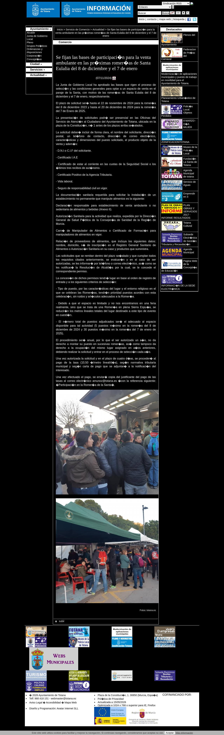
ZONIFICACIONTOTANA (175, 142)
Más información (184, 733)
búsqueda (179, 19)
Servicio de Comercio (78, 29)
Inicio (60, 29)
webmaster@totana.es (63, 698)
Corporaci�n (34, 55)
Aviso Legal (35, 702)
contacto (152, 19)
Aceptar (170, 733)
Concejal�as (34, 59)
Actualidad (98, 29)
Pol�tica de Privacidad (111, 698)
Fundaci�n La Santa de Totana (190, 161)
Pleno (30, 42)
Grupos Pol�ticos (37, 46)
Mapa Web (71, 702)
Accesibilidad (53, 702)
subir (59, 621)
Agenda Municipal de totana (188, 173)
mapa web (165, 19)
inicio (142, 19)
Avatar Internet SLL (67, 708)
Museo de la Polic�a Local (190, 150)
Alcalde (31, 32)
